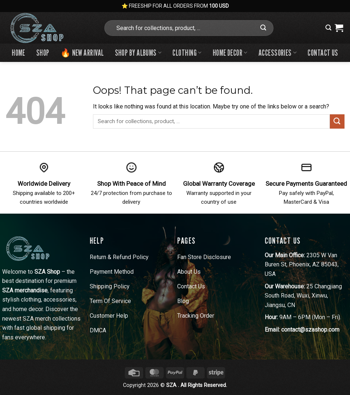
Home (18, 53)
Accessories (277, 53)
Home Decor (230, 53)
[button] (328, 28)
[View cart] (339, 28)
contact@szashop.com (310, 329)
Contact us (323, 53)
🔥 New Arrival (82, 53)
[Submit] (263, 28)
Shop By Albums (138, 53)
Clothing (186, 53)
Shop (42, 53)
